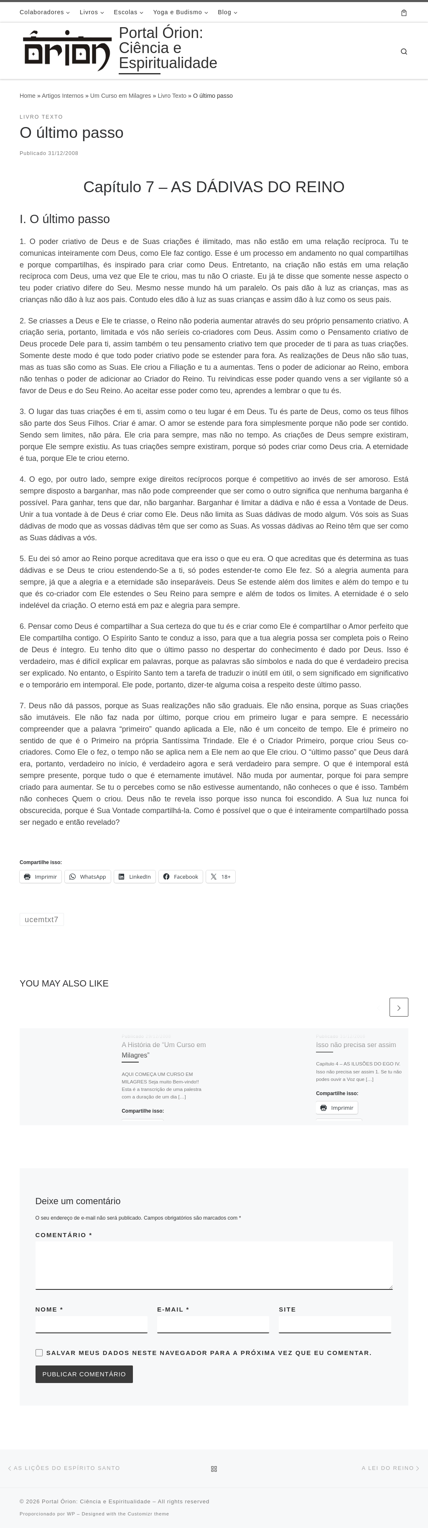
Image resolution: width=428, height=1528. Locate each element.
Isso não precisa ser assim (356, 1044)
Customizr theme (148, 1513)
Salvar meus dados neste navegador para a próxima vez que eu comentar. (209, 1352)
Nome (50, 1309)
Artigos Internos (63, 95)
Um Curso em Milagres (120, 95)
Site (287, 1309)
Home (28, 95)
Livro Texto (172, 95)
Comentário (64, 1234)
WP (71, 1513)
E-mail (173, 1309)
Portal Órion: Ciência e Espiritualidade (96, 1501)
